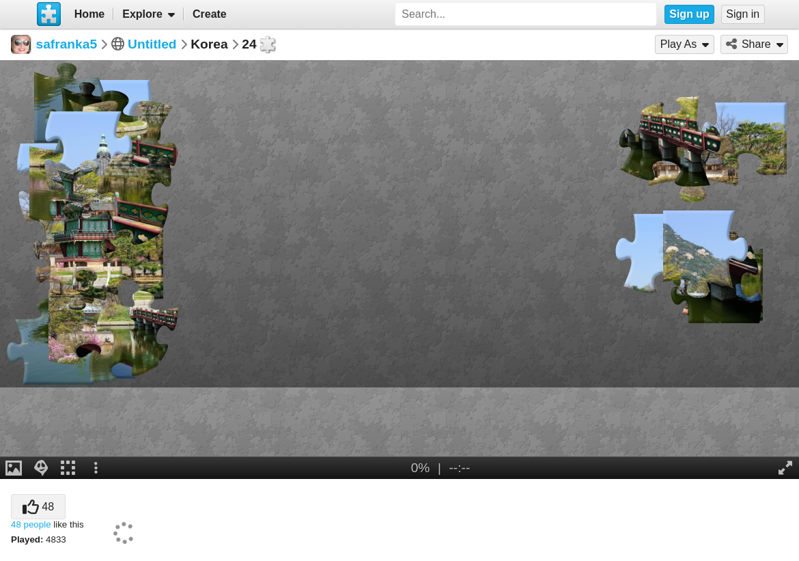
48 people (31, 524)
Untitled (152, 44)
